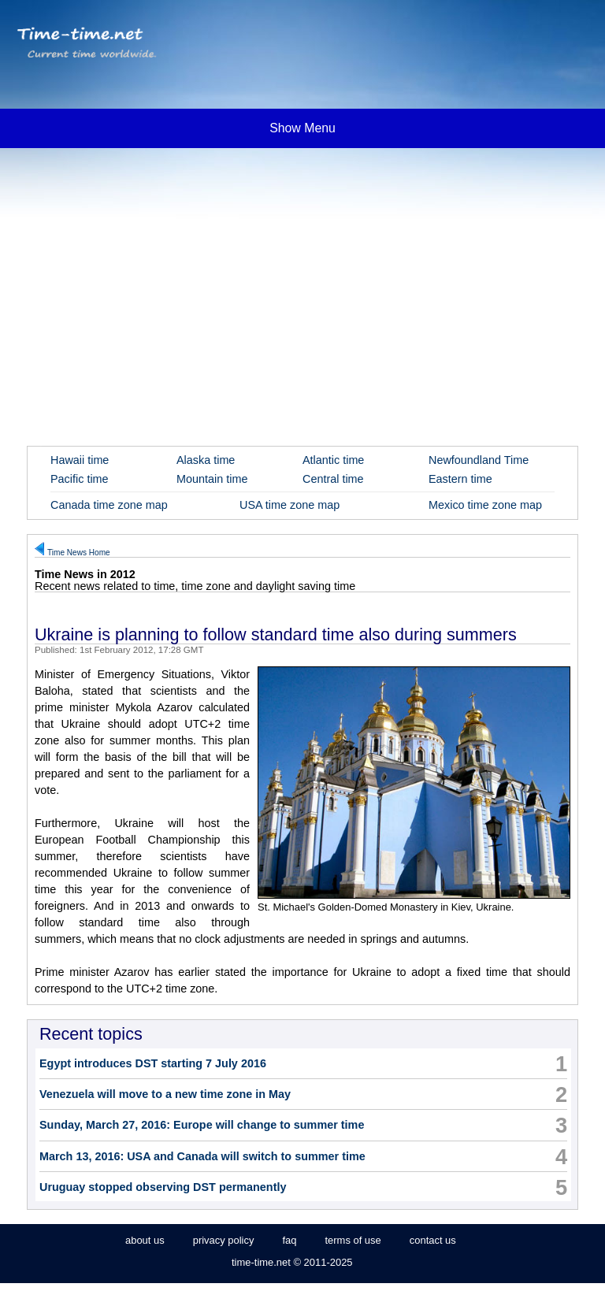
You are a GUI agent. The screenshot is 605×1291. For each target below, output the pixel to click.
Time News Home (78, 552)
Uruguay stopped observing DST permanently (162, 1187)
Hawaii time (79, 460)
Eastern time (460, 479)
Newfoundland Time (479, 460)
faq (289, 1240)
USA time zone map (289, 505)
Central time (333, 479)
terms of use (352, 1240)
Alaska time (205, 460)
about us (145, 1240)
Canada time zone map (109, 505)
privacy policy (223, 1240)
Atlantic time (333, 460)
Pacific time (79, 479)
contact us (433, 1240)
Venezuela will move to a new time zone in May (165, 1094)
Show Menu (302, 128)
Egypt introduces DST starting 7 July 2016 (152, 1063)
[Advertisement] (302, 275)
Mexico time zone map (485, 505)
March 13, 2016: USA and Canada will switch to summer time (202, 1156)
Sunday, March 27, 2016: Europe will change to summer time (201, 1124)
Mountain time (211, 479)
